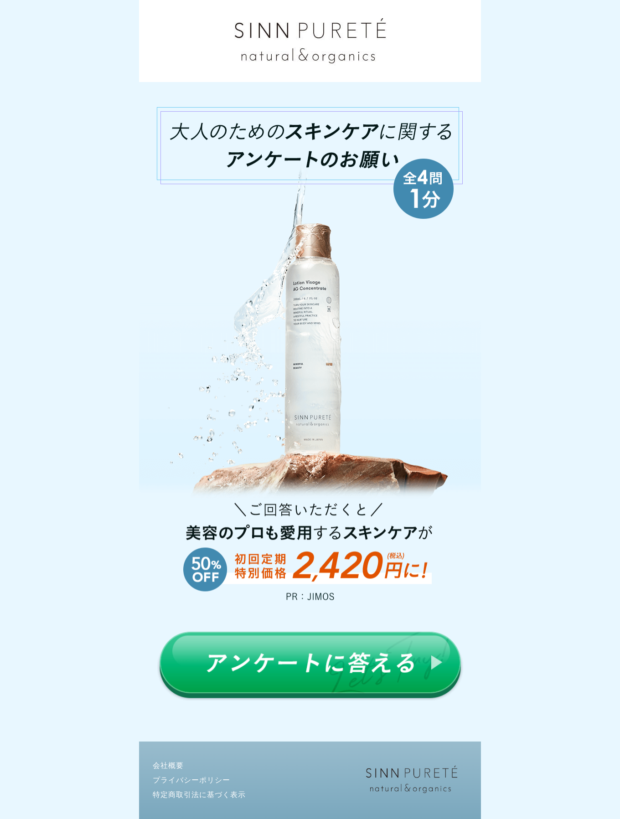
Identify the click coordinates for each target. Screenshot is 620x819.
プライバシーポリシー (191, 780)
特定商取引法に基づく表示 (199, 794)
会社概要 (168, 765)
